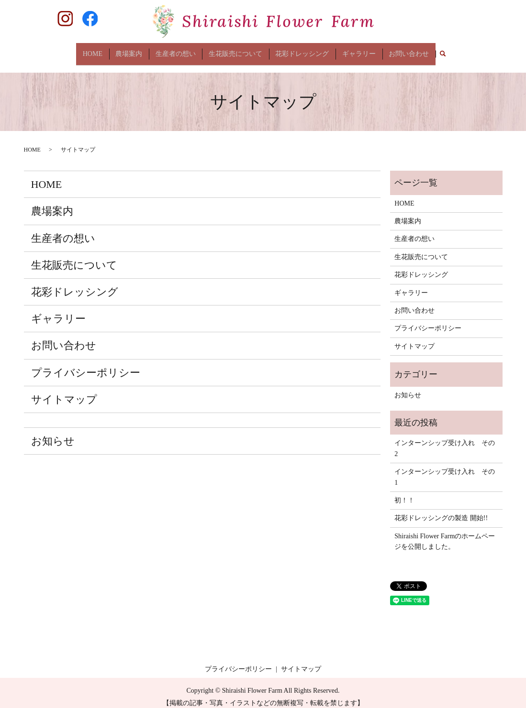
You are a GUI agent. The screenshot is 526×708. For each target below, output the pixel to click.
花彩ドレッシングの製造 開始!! (441, 510)
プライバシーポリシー (85, 365)
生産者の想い (177, 50)
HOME (95, 50)
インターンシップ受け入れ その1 (444, 470)
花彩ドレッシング (301, 50)
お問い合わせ (406, 50)
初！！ (404, 493)
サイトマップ (64, 392)
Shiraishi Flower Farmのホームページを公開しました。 (444, 534)
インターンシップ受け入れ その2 (444, 441)
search (439, 51)
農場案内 (131, 50)
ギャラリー (356, 50)
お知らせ (53, 433)
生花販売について (235, 50)
